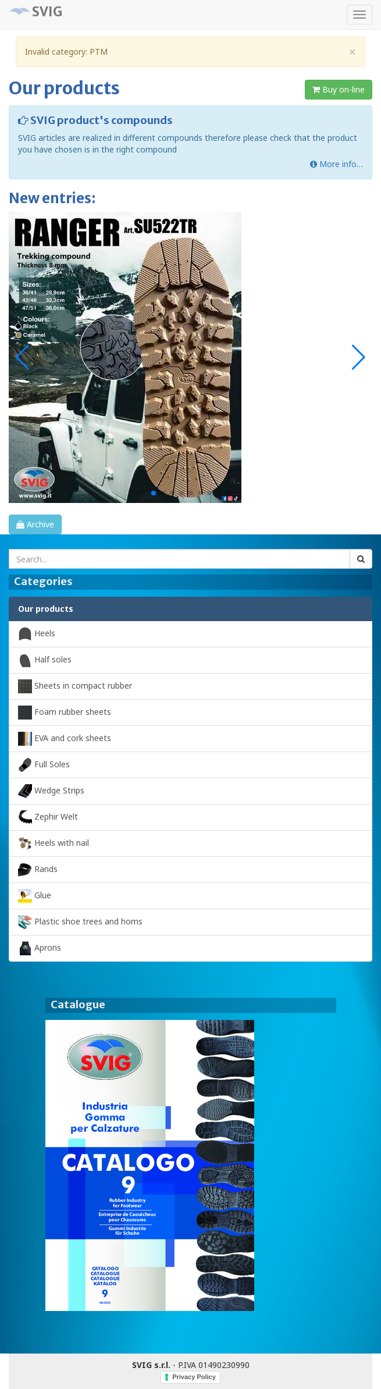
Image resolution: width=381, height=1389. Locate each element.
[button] (358, 357)
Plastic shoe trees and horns (80, 922)
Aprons (39, 948)
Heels (36, 634)
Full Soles (44, 765)
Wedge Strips (51, 791)
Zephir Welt (48, 817)
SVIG (47, 11)
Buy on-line (338, 89)
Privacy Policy (194, 1376)
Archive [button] (35, 524)
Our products (45, 608)
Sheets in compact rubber (75, 686)
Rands (38, 870)
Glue (34, 896)
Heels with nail (53, 844)
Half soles (45, 660)
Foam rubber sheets (64, 713)
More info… (336, 163)
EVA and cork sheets (64, 739)
